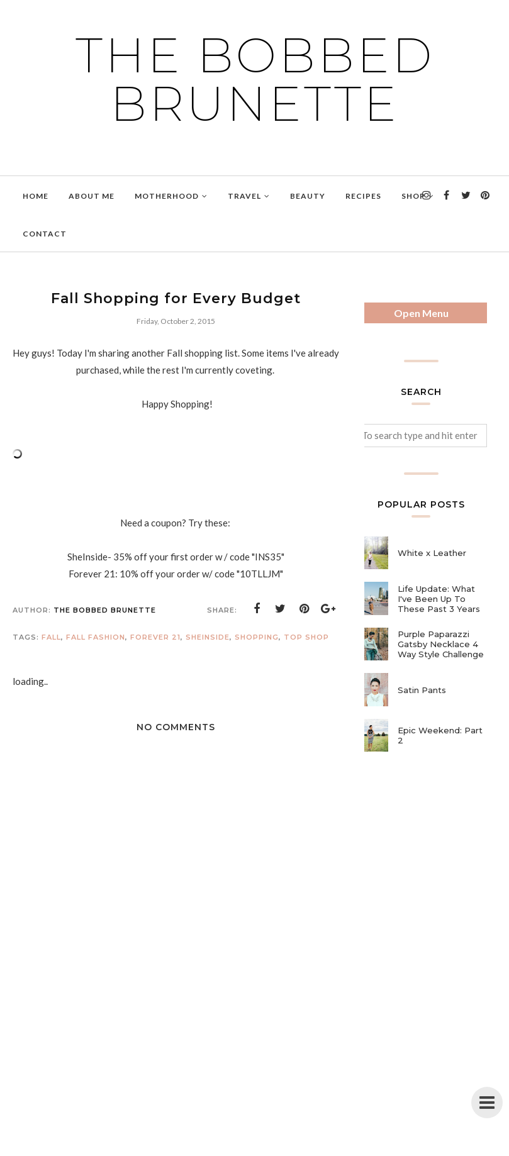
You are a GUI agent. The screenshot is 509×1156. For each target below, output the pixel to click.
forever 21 (155, 637)
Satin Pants (422, 690)
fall (51, 637)
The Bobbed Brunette (255, 79)
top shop (306, 637)
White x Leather (432, 553)
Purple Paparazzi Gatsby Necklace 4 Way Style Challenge (441, 644)
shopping (257, 637)
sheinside (208, 637)
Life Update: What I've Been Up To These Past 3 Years (439, 599)
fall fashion (95, 637)
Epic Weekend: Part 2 (440, 735)
